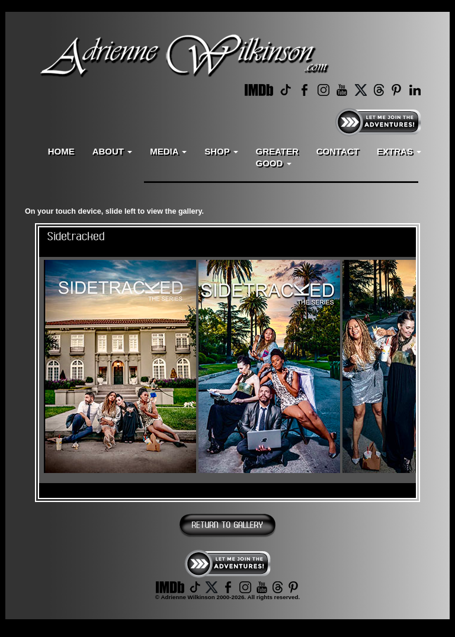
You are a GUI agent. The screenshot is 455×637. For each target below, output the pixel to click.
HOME (61, 151)
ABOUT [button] (112, 151)
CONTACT (337, 151)
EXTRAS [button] (399, 151)
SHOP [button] (221, 151)
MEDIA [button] (168, 151)
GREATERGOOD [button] (277, 157)
